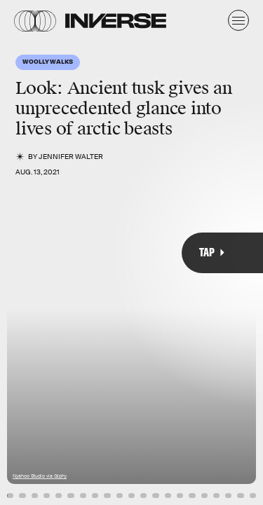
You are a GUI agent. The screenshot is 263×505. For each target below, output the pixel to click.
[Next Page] (175, 252)
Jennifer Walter (71, 156)
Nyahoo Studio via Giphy (40, 476)
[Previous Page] (43, 252)
